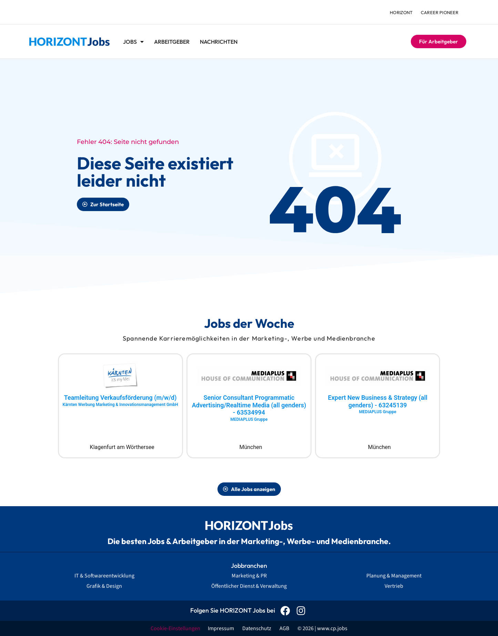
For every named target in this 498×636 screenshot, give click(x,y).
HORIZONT (401, 12)
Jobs (133, 41)
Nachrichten (218, 41)
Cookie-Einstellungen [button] (175, 628)
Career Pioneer (440, 12)
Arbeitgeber (172, 41)
